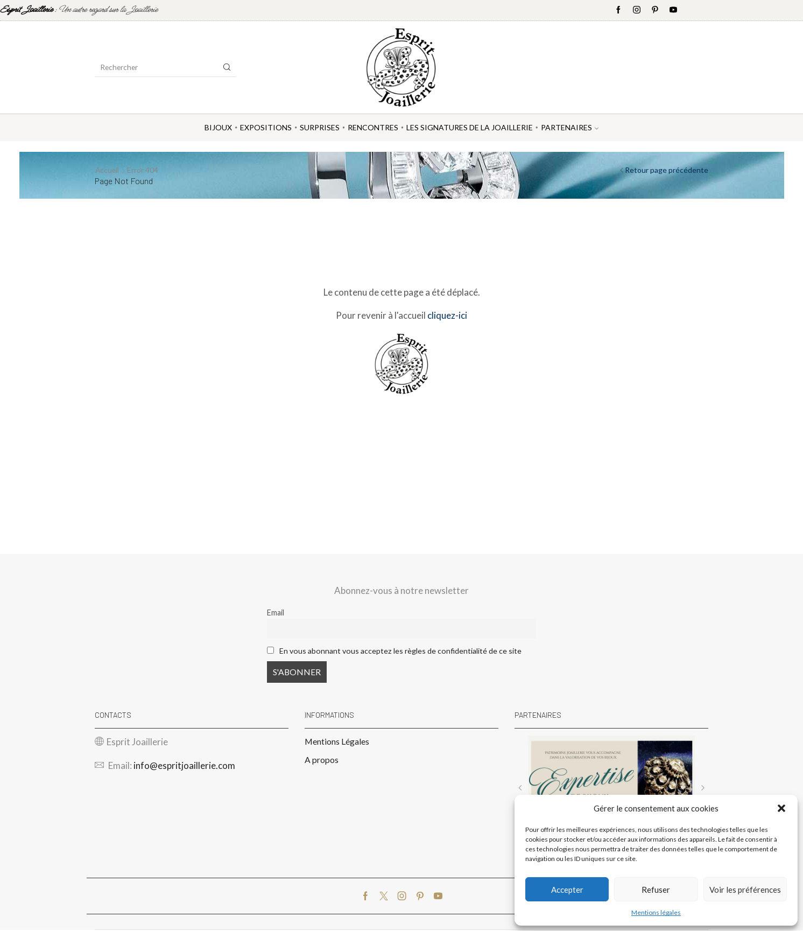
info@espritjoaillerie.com (184, 766)
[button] (781, 808)
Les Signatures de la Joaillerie (469, 127)
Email (275, 612)
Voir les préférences (745, 889)
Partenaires (569, 127)
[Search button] (227, 67)
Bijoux (218, 127)
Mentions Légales (337, 742)
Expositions (266, 127)
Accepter (567, 889)
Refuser (656, 889)
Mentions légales (656, 912)
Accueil (107, 169)
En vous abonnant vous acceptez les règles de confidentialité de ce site (400, 650)
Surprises (320, 127)
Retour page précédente (666, 169)
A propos (322, 760)
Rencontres (373, 127)
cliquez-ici (447, 315)
